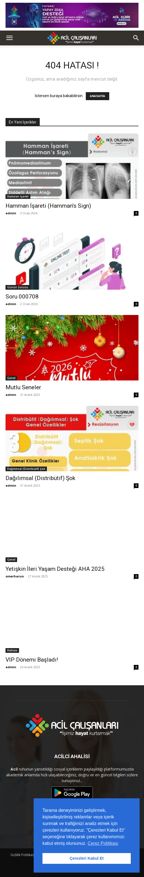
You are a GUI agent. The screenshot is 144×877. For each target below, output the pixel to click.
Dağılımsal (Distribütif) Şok (26, 469)
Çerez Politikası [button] (103, 843)
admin (11, 213)
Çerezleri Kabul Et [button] (86, 858)
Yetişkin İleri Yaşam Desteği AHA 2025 (55, 569)
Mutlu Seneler (23, 387)
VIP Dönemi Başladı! (32, 659)
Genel (11, 378)
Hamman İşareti (18, 196)
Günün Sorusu (17, 287)
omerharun (15, 576)
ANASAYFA (97, 96)
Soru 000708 (22, 296)
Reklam (12, 650)
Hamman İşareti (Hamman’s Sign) (48, 205)
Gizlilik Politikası (22, 855)
